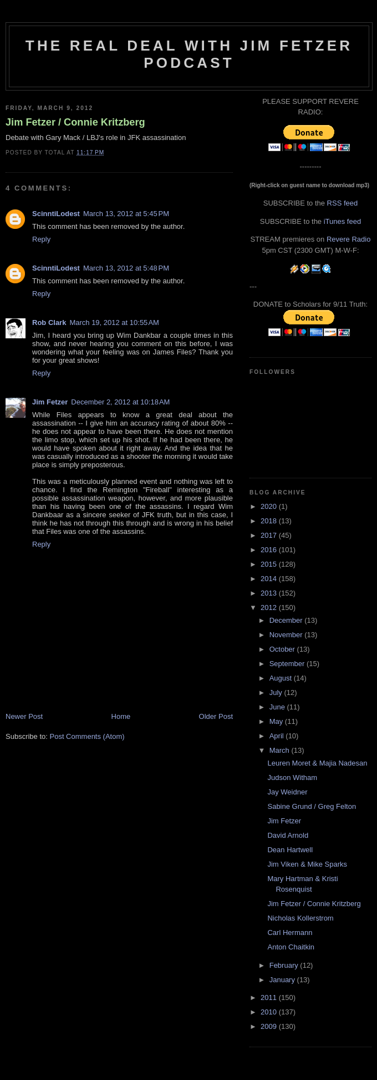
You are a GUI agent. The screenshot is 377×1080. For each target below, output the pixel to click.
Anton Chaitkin (290, 947)
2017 (270, 535)
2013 (270, 593)
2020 (270, 506)
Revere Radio (349, 239)
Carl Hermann (289, 932)
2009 (270, 1026)
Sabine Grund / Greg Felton (311, 806)
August (281, 678)
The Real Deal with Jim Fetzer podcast (189, 54)
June (278, 707)
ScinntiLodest (56, 213)
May (277, 721)
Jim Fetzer (50, 402)
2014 (270, 578)
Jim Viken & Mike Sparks (307, 864)
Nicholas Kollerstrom (300, 918)
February (284, 965)
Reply (41, 239)
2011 (270, 997)
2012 (270, 607)
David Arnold (287, 835)
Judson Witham (292, 777)
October (283, 649)
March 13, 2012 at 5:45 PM (126, 213)
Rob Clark (49, 322)
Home (121, 716)
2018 (270, 521)
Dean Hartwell (290, 850)
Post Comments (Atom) (87, 736)
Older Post (216, 716)
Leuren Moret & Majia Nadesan (317, 763)
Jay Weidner (287, 792)
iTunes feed (342, 221)
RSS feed (342, 203)
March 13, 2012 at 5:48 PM (126, 268)
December (287, 620)
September (288, 663)
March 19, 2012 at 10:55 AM (114, 322)
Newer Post (24, 716)
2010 (270, 1012)
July (276, 692)
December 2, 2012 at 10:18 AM (120, 402)
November (287, 635)
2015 (270, 564)
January (283, 980)
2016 (270, 550)
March (280, 750)
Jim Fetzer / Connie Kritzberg (75, 122)
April (277, 736)
